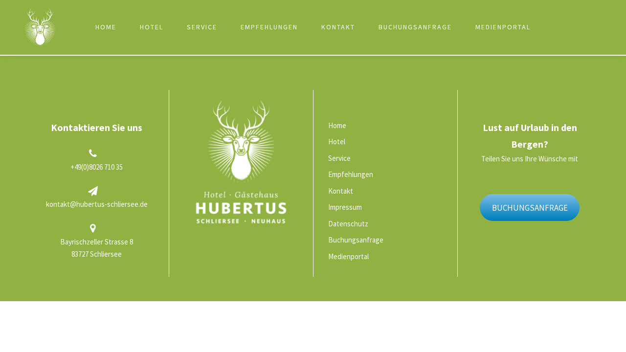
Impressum (345, 207)
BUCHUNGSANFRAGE (530, 207)
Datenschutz (348, 223)
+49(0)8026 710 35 (96, 167)
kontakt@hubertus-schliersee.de (97, 204)
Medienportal (503, 26)
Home (105, 26)
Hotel (151, 26)
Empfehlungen (269, 26)
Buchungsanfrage (415, 26)
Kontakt (338, 26)
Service (202, 26)
